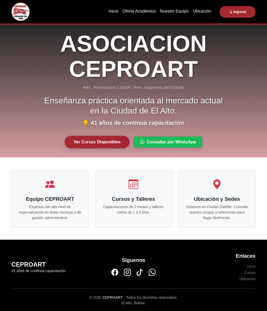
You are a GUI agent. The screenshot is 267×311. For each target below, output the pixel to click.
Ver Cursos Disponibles (97, 142)
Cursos (250, 273)
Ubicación (202, 11)
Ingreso (237, 12)
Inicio (113, 11)
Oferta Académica (139, 11)
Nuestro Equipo (174, 11)
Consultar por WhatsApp (168, 142)
